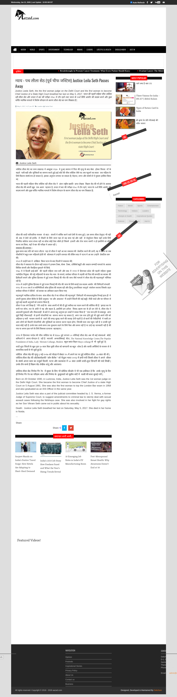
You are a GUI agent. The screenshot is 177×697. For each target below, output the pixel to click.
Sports (42, 49)
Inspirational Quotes (144, 216)
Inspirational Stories (73, 664)
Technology (68, 49)
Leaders (90, 49)
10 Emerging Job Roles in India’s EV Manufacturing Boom (75, 460)
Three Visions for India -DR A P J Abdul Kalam (148, 97)
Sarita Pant (48, 106)
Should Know (120, 49)
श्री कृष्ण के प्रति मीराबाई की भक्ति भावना (147, 122)
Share (19, 423)
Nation (23, 49)
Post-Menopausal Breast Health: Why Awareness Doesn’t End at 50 (100, 462)
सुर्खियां (18, 71)
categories (138, 199)
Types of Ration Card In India (147, 110)
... (17, 416)
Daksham (157, 690)
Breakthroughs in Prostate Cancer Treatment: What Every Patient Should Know (98, 71)
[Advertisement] (114, 27)
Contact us (70, 678)
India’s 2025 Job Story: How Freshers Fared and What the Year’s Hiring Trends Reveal (50, 466)
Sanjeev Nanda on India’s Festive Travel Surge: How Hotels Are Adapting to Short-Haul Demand (25, 464)
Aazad (105, 203)
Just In (132, 49)
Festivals (69, 660)
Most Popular (139, 78)
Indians (80, 49)
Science (121, 221)
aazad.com (57, 690)
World (32, 49)
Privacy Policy (71, 669)
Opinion (68, 655)
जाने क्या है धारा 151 (144, 83)
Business (69, 682)
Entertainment (54, 49)
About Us (69, 673)
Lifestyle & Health (104, 49)
